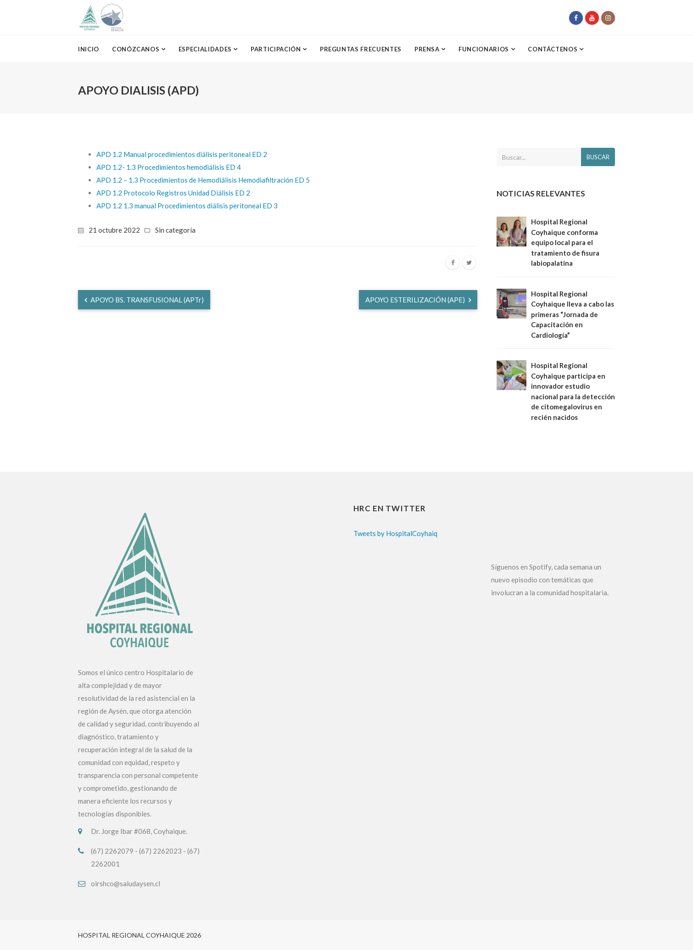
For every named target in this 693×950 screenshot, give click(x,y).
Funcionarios (484, 49)
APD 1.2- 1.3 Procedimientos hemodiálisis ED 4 (168, 167)
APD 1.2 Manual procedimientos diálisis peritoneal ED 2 (181, 154)
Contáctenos (553, 49)
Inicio (88, 49)
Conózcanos (136, 49)
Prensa (428, 49)
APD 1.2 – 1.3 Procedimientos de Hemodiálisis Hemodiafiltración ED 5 (203, 180)
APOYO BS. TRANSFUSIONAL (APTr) (144, 300)
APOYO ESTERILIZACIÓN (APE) (418, 300)
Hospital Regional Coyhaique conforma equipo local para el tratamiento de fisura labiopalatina (565, 242)
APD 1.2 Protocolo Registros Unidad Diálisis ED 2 (173, 193)
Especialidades (206, 49)
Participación (276, 49)
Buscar (598, 157)
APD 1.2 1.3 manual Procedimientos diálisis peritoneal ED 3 (187, 205)
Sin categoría (175, 230)
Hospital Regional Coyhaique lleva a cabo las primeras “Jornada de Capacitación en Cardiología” (572, 314)
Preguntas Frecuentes (361, 49)
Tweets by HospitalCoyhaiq (395, 533)
